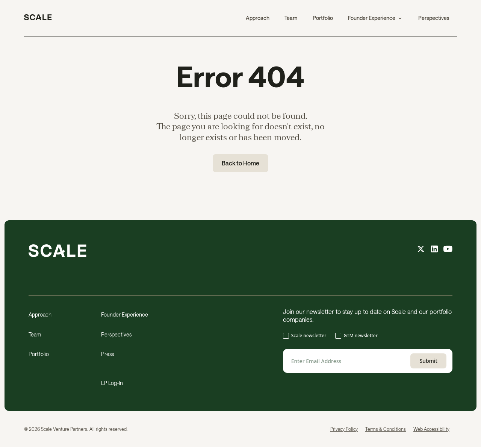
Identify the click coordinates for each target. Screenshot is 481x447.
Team (291, 18)
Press (107, 354)
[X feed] (420, 250)
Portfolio (323, 18)
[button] (375, 18)
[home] (38, 18)
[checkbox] (367, 336)
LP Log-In (112, 383)
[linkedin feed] (434, 250)
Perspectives (433, 18)
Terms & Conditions (385, 429)
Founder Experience (124, 314)
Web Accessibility (431, 429)
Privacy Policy (344, 429)
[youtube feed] (447, 250)
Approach (257, 18)
